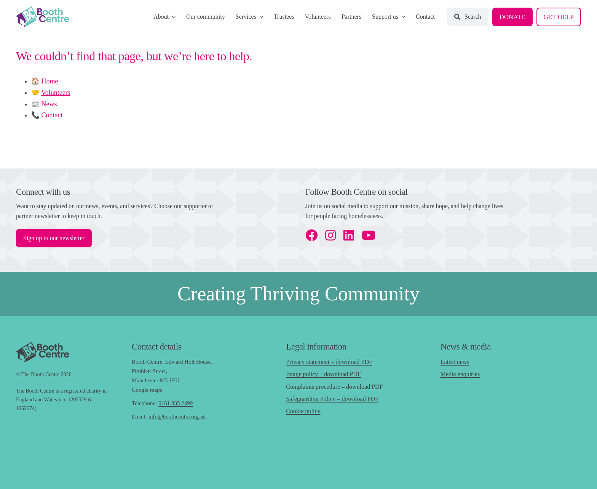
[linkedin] (348, 235)
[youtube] (368, 235)
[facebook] (311, 235)
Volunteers (55, 92)
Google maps (147, 390)
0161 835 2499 (175, 403)
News (49, 104)
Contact (52, 115)
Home (50, 81)
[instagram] (330, 235)
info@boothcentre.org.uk (177, 417)
